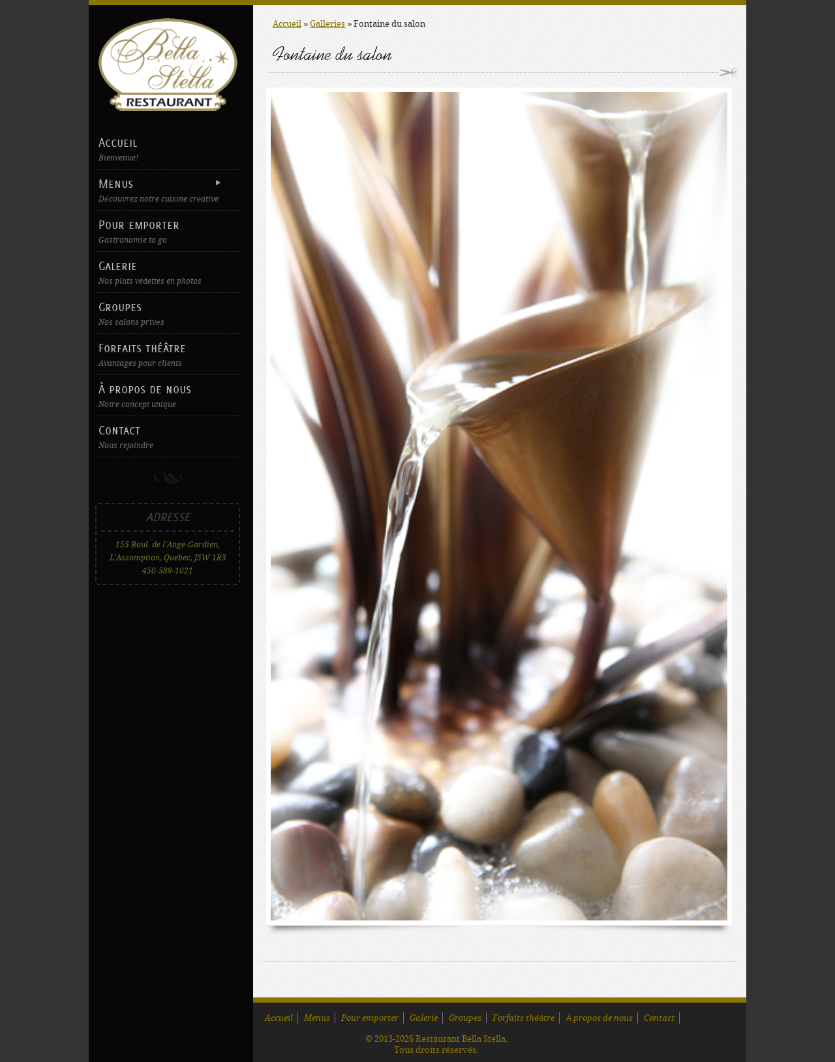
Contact (168, 436)
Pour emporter (168, 231)
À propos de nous (168, 395)
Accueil (168, 149)
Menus (166, 190)
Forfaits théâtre (168, 354)
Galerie (168, 272)
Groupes (168, 313)
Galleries (327, 24)
